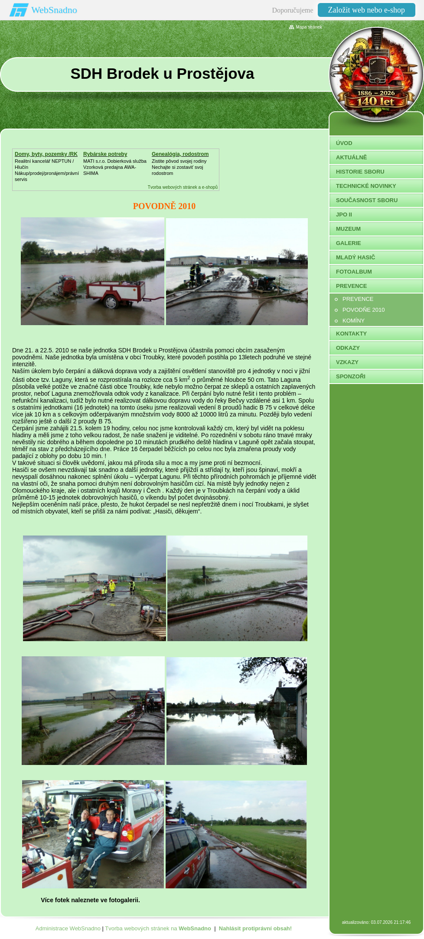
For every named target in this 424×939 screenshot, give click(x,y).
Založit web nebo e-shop (366, 10)
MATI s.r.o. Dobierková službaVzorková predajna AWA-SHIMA (115, 167)
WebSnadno (54, 9)
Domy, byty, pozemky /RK (46, 154)
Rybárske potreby (105, 154)
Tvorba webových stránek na (158, 928)
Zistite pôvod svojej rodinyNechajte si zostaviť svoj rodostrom (179, 167)
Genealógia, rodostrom (180, 154)
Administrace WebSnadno (68, 928)
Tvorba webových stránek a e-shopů (183, 187)
